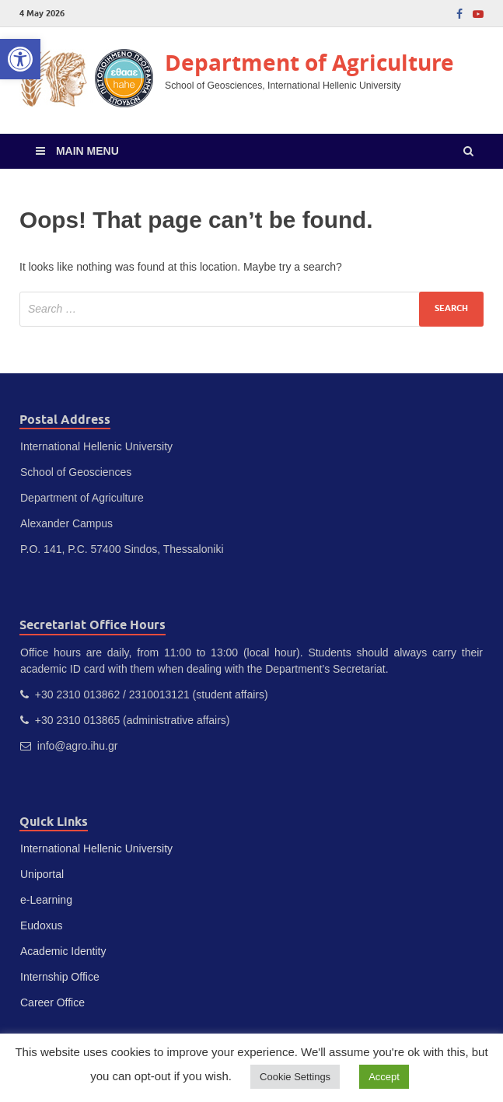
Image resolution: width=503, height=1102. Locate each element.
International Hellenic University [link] (96, 848)
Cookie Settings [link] (295, 1077)
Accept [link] (384, 1077)
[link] (20, 59)
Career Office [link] (52, 1002)
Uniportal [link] (42, 874)
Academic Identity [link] (63, 951)
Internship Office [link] (60, 977)
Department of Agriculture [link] (309, 62)
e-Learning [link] (46, 900)
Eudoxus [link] (41, 925)
